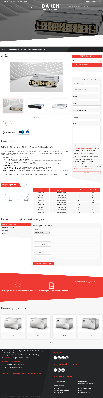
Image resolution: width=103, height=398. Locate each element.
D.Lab (80, 390)
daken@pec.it (13, 1)
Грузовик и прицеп (14, 49)
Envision (41, 396)
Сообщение (76, 124)
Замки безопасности (84, 388)
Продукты (31, 7)
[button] (34, 117)
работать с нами (91, 1)
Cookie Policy (16, 373)
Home (12, 7)
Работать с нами (92, 7)
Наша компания (21, 7)
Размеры (37, 230)
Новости (56, 388)
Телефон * (76, 117)
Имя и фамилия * (78, 83)
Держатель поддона (38, 49)
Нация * (75, 103)
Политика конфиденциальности (83, 168)
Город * (75, 97)
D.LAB (83, 7)
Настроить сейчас (87, 56)
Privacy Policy (6, 373)
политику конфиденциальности (84, 148)
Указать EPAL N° (39, 245)
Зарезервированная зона (61, 390)
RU (99, 1)
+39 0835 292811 (22, 1)
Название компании (79, 90)
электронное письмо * (80, 110)
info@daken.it (5, 1)
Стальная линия (26, 49)
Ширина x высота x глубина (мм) (44, 237)
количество (38, 253)
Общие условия (58, 393)
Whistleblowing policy (84, 393)
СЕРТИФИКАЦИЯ (74, 7)
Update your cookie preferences (31, 373)
